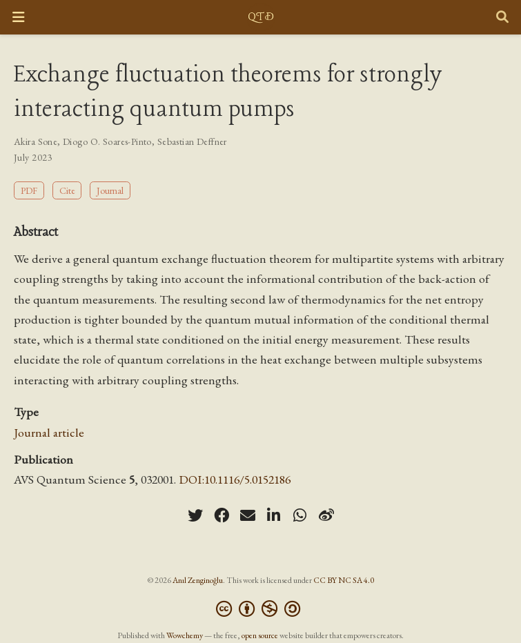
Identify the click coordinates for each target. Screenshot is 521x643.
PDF (29, 190)
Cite (67, 190)
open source (260, 635)
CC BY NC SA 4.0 (343, 580)
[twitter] (195, 515)
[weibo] (326, 515)
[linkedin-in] (274, 515)
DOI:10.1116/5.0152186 (235, 479)
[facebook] (221, 515)
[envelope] (247, 515)
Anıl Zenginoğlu (198, 580)
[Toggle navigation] (18, 17)
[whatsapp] (300, 515)
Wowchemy (184, 635)
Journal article (49, 432)
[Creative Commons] (261, 608)
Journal (110, 190)
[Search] (502, 18)
